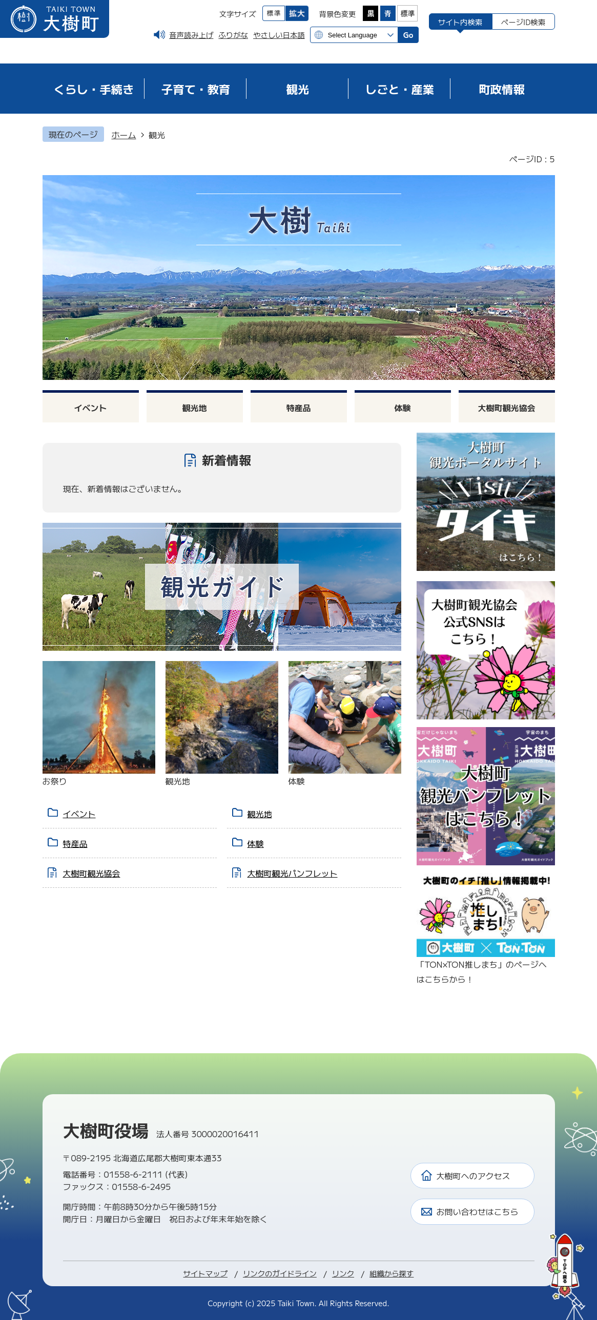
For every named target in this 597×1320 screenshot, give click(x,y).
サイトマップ (205, 1273)
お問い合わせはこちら (478, 1211)
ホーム (124, 135)
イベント (90, 407)
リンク (343, 1273)
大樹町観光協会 (506, 407)
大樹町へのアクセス (473, 1175)
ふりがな (233, 34)
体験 (402, 407)
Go (408, 34)
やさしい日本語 (279, 34)
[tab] (460, 21)
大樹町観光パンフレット (293, 873)
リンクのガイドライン (280, 1273)
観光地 (194, 407)
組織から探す (391, 1273)
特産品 (298, 407)
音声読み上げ (191, 34)
